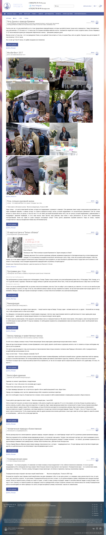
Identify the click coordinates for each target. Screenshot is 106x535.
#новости (13, 196)
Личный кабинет (88, 6)
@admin (92, 21)
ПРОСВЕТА (18, 6)
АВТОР (20, 13)
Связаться (11, 506)
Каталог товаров (12, 13)
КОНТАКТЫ (58, 13)
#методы (13, 299)
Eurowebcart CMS (78, 532)
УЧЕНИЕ (34, 13)
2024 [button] (20, 18)
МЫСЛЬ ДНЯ (27, 13)
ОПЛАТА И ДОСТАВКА (68, 13)
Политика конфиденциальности (10, 532)
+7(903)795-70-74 (10, 505)
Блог (15, 18)
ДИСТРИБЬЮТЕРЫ (49, 13)
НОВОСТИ (41, 13)
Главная (8, 18)
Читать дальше (12, 44)
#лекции (13, 48)
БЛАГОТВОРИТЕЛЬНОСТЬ (80, 13)
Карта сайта (20, 532)
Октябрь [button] (26, 18)
